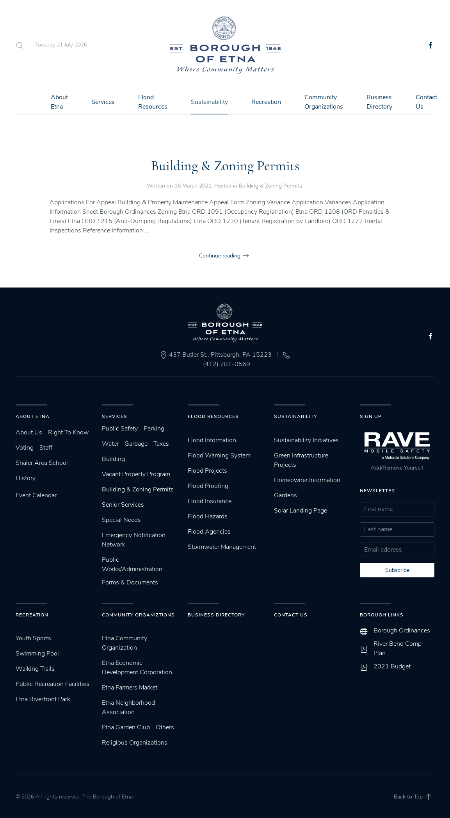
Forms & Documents (130, 582)
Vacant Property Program (136, 474)
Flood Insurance (209, 501)
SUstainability (295, 416)
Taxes (161, 443)
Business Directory (379, 102)
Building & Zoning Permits (225, 165)
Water (110, 443)
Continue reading (219, 255)
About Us (29, 432)
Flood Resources (152, 102)
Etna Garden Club (126, 727)
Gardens (285, 495)
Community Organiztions (138, 615)
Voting (25, 447)
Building (113, 459)
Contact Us (426, 102)
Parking (154, 428)
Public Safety (120, 428)
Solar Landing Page (300, 510)
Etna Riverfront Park (43, 699)
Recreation (266, 102)
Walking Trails (35, 668)
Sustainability (209, 102)
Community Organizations (323, 102)
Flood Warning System (219, 455)
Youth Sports (33, 638)
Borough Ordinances (402, 630)
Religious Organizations (134, 742)
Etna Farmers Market (129, 687)
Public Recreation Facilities (52, 684)
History (26, 478)
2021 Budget (392, 666)
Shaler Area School (42, 463)
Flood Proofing (208, 486)
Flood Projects (207, 470)
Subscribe (397, 570)
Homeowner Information (307, 480)
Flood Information (212, 440)
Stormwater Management (222, 547)
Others (165, 727)
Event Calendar (36, 495)
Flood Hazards (208, 516)
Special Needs (121, 520)
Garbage (136, 443)
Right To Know (68, 432)
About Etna (59, 102)
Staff (45, 447)
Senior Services (123, 504)
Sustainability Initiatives (306, 440)
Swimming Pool (37, 653)
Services (103, 102)
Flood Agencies (209, 531)
